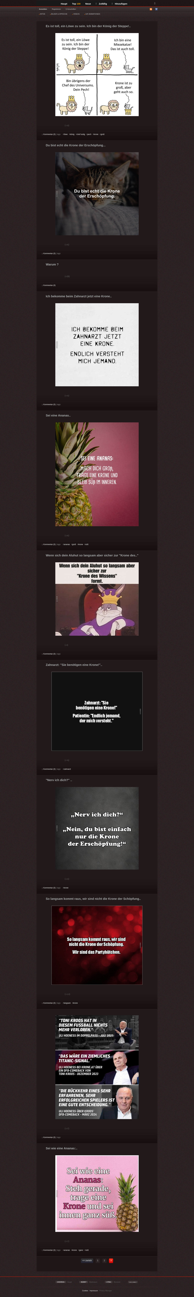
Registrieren (56, 9)
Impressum (94, 1291)
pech (89, 134)
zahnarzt (67, 769)
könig (72, 134)
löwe (66, 134)
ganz (81, 1250)
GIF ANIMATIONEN (92, 14)
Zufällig (101, 3)
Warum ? (52, 264)
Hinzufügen (119, 3)
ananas (67, 544)
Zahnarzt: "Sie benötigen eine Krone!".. (74, 664)
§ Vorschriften (71, 9)
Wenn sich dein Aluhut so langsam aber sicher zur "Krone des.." (92, 555)
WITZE (42, 14)
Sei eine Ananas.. (58, 415)
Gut (45, 125)
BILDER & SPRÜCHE (58, 14)
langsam (67, 1003)
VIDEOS (76, 14)
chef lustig (81, 134)
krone (96, 134)
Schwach (56, 125)
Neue (88, 3)
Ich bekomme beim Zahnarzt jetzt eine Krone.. (79, 296)
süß (86, 544)
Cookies (85, 1291)
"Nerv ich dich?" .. (59, 780)
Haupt (64, 3)
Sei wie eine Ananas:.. (61, 1148)
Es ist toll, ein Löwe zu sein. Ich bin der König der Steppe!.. (88, 26)
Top (76, 3)
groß (103, 134)
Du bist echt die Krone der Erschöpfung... (75, 145)
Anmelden (43, 9)
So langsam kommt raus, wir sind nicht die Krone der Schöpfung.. (93, 898)
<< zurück (87, 1260)
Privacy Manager (105, 1291)
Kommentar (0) (48, 134)
